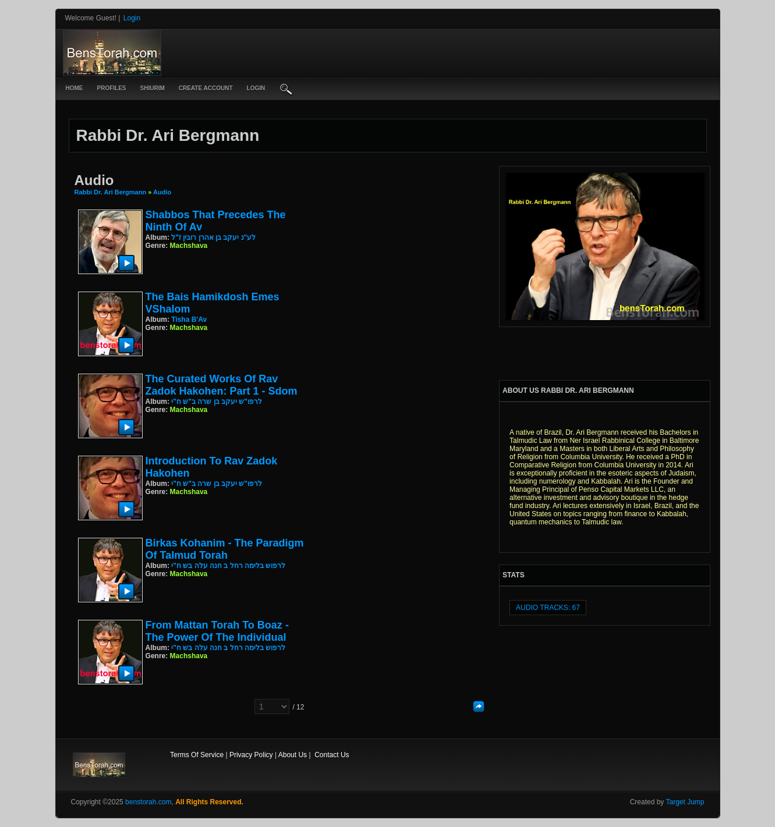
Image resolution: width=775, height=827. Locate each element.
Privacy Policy (251, 755)
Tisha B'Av (189, 319)
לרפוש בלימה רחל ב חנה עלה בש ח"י (228, 566)
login (256, 88)
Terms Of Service (197, 755)
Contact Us (331, 755)
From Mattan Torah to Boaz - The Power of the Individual (217, 631)
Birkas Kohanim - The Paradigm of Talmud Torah (225, 549)
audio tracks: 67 (548, 608)
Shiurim (152, 88)
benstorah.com (148, 802)
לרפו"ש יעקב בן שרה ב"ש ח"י (216, 401)
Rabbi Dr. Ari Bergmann (111, 192)
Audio (162, 192)
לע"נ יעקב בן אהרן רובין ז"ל (213, 237)
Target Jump (685, 802)
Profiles (111, 88)
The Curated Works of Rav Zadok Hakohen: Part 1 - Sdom (222, 385)
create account (206, 88)
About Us (292, 755)
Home (74, 88)
